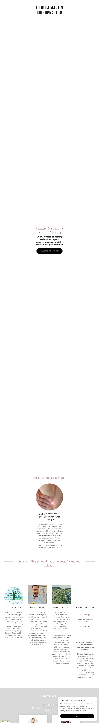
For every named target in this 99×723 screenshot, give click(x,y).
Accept (77, 716)
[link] (49, 14)
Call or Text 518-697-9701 (49, 251)
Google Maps (85, 615)
